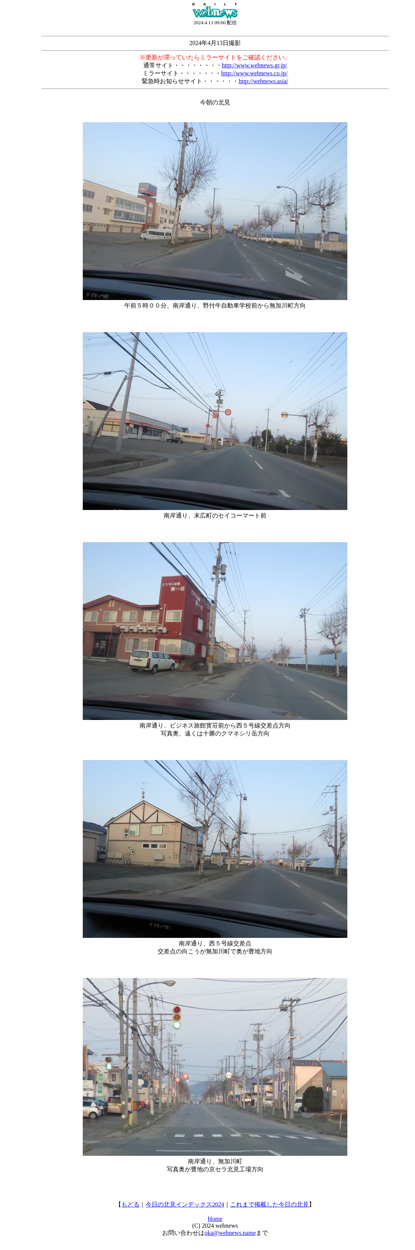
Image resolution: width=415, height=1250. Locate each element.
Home (215, 1219)
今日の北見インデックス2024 (185, 1204)
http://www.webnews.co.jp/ (254, 73)
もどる (130, 1204)
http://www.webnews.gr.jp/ (254, 65)
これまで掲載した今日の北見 (269, 1204)
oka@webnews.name (230, 1233)
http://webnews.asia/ (263, 81)
